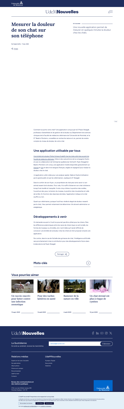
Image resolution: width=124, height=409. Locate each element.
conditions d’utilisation (45, 406)
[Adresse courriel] (74, 353)
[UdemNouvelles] (62, 12)
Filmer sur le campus (17, 378)
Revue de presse (16, 381)
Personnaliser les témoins (27, 403)
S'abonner (106, 353)
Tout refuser (40, 403)
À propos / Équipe (50, 370)
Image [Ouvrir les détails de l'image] (115, 131)
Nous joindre (48, 373)
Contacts (14, 386)
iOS (55, 177)
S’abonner (48, 375)
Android (49, 177)
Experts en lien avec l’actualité (20, 370)
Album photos (15, 375)
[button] (110, 12)
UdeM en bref (15, 383)
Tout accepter (49, 403)
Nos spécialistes (15, 373)
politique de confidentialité (30, 406)
